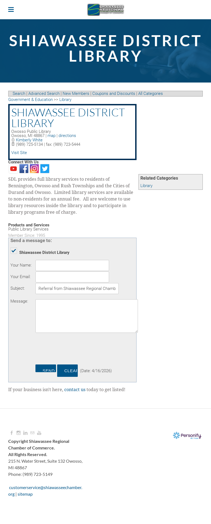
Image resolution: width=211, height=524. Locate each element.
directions (67, 135)
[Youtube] (39, 432)
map (51, 135)
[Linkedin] (25, 432)
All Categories (150, 93)
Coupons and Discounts (113, 93)
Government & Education (30, 99)
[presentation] (77, 349)
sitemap (25, 493)
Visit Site (19, 152)
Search (19, 93)
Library (146, 185)
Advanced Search (44, 93)
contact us (74, 390)
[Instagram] (18, 432)
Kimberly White (29, 140)
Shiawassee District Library (68, 118)
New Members (76, 93)
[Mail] (32, 432)
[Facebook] (12, 432)
